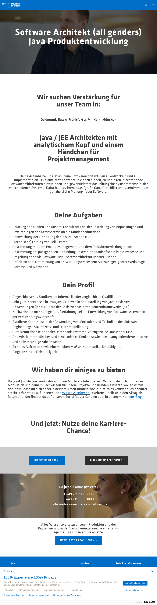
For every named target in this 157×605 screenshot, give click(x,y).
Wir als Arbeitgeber (76, 393)
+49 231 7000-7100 (80, 494)
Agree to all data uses (135, 583)
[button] (153, 5)
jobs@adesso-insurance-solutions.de (79, 504)
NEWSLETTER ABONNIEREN (77, 540)
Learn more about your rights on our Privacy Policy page (55, 595)
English (8, 571)
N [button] (146, 5)
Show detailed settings (14, 595)
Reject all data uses (135, 590)
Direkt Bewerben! (47, 460)
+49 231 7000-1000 (80, 499)
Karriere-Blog (132, 397)
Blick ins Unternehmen (106, 460)
